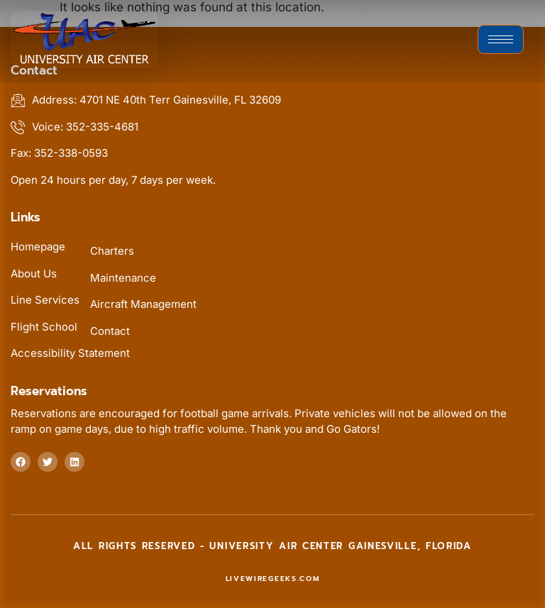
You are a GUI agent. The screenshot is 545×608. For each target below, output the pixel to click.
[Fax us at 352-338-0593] (272, 153)
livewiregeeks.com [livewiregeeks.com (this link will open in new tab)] (273, 578)
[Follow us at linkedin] (74, 462)
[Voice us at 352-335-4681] (272, 127)
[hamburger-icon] (501, 39)
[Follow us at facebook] (21, 462)
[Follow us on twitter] (47, 462)
